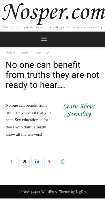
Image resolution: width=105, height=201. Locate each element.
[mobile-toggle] (44, 39)
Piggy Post (41, 52)
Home (10, 52)
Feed (24, 52)
